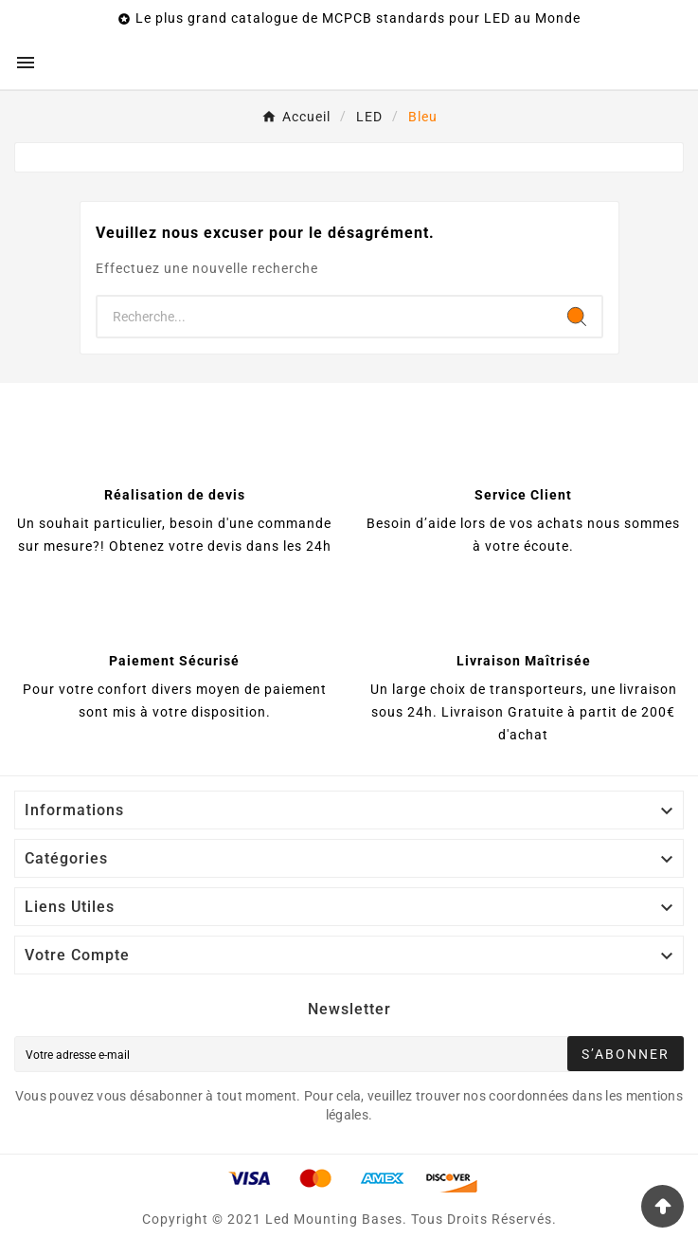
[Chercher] (325, 317)
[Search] (576, 316)
